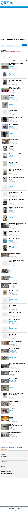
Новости (3, 466)
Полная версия (14, 510)
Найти (24, 45)
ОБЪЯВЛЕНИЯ (4, 6)
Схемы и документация (6, 471)
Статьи (2, 468)
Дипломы (3, 451)
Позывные (3, 454)
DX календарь (4, 461)
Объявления (3, 459)
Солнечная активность (6, 476)
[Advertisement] (14, 23)
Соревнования (4, 456)
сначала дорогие (9, 51)
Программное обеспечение (7, 473)
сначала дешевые (18, 51)
